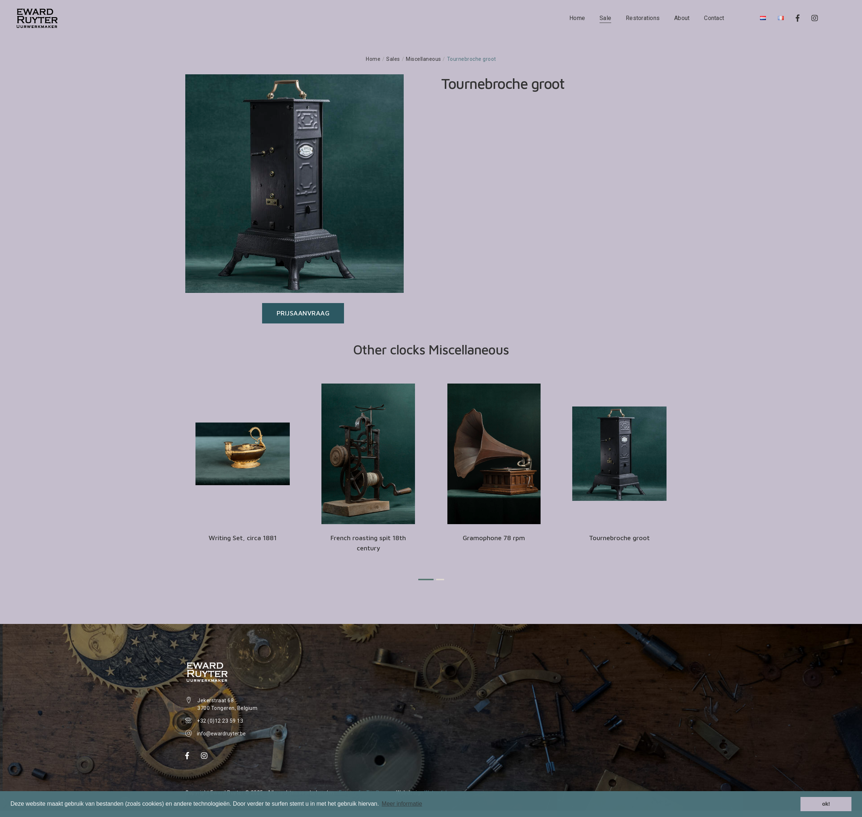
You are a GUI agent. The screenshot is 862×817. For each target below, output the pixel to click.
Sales (393, 59)
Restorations (643, 18)
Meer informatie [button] (402, 804)
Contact (715, 18)
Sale (606, 18)
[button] (426, 579)
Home (578, 18)
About (682, 18)
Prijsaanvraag (303, 313)
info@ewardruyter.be (221, 734)
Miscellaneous (423, 59)
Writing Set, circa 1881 (243, 538)
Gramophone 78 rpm (494, 538)
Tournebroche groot (619, 538)
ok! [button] (826, 804)
